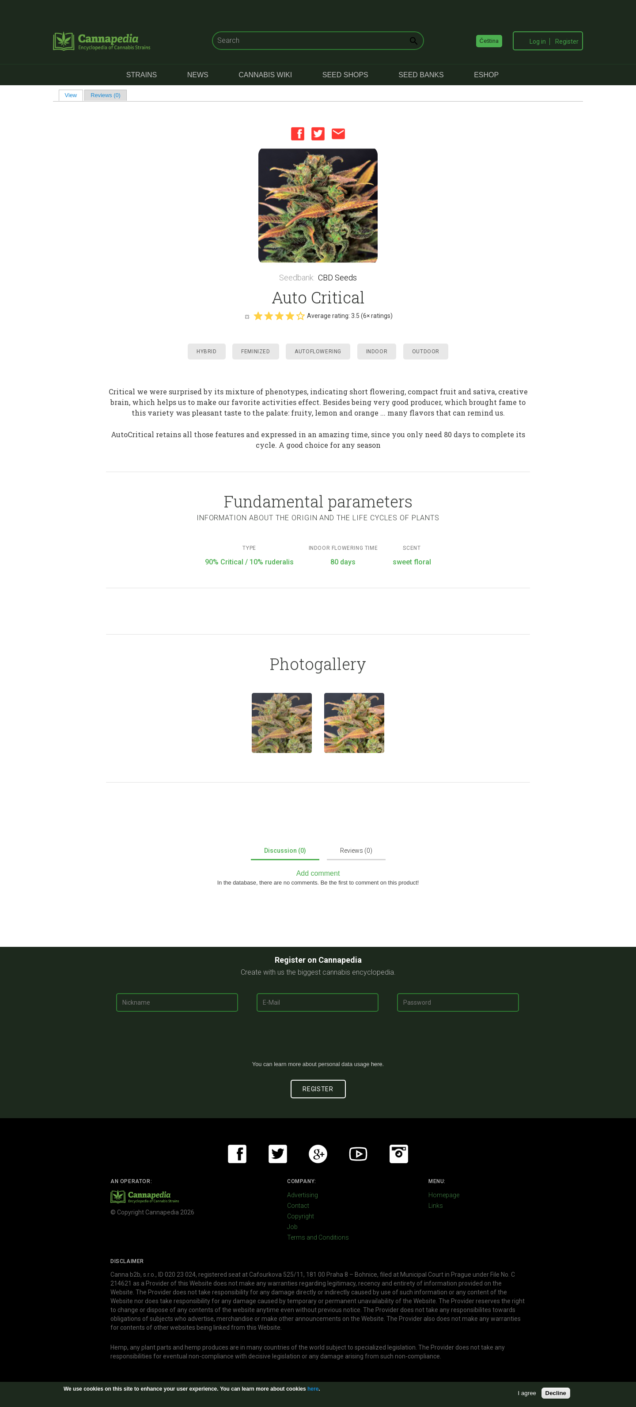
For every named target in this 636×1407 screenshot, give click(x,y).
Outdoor (425, 351)
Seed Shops (345, 75)
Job (292, 1226)
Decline (555, 1393)
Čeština (489, 41)
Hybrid (207, 351)
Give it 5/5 (300, 315)
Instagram (399, 1154)
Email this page (338, 134)
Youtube (358, 1154)
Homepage (443, 1195)
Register (567, 41)
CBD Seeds (337, 277)
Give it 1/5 (258, 315)
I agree (527, 1393)
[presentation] (318, 1039)
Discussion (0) (285, 850)
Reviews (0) (106, 95)
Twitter (318, 134)
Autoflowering (318, 351)
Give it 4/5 (289, 315)
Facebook (298, 134)
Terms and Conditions (318, 1237)
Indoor (377, 351)
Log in (538, 41)
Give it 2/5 (268, 315)
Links (435, 1205)
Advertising (302, 1195)
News (197, 75)
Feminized (255, 351)
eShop (486, 75)
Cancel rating (246, 316)
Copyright (300, 1216)
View (74, 95)
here (376, 1064)
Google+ (318, 1154)
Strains (141, 75)
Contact (298, 1205)
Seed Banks (420, 75)
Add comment (318, 873)
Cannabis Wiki (265, 75)
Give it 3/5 (279, 315)
